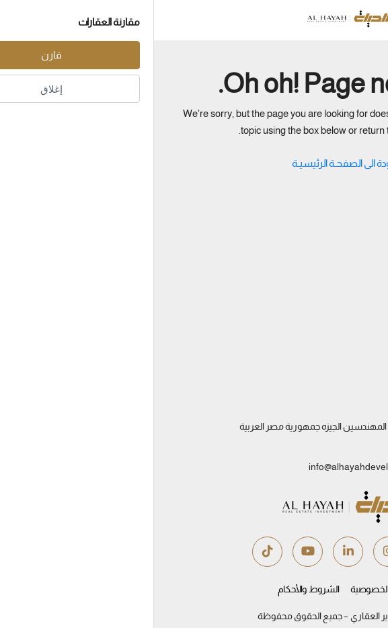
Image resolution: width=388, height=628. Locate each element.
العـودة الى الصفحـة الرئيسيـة (194, 163)
